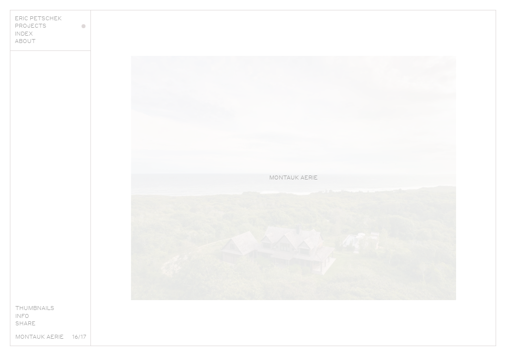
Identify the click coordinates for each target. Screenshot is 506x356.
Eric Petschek (50, 18)
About (50, 41)
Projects (50, 25)
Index (50, 33)
